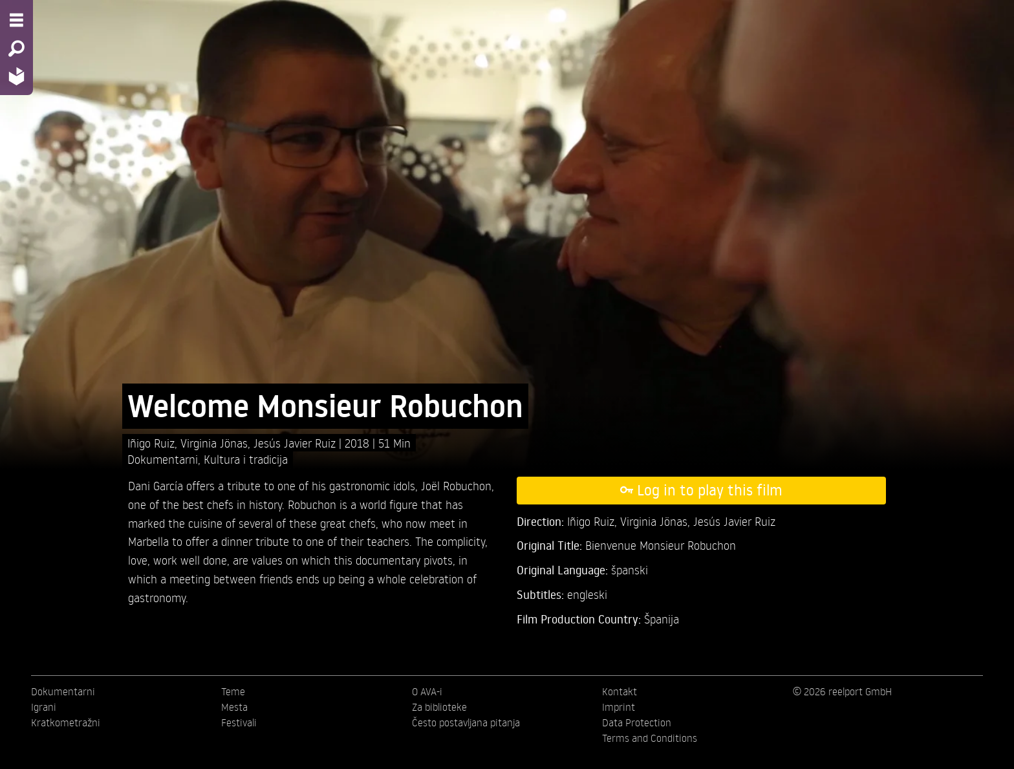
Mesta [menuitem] (234, 706)
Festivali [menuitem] (239, 722)
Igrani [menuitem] (43, 706)
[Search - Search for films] (16, 48)
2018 (358, 442)
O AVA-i (427, 691)
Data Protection (636, 722)
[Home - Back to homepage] (16, 76)
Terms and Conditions (649, 737)
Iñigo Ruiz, (153, 442)
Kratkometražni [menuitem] (65, 722)
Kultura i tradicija (246, 458)
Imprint (618, 706)
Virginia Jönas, (216, 442)
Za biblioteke (439, 706)
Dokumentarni (162, 458)
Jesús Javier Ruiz (296, 442)
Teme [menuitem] (233, 691)
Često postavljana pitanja (466, 722)
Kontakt (619, 691)
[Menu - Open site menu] (16, 20)
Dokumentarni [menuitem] (63, 691)
